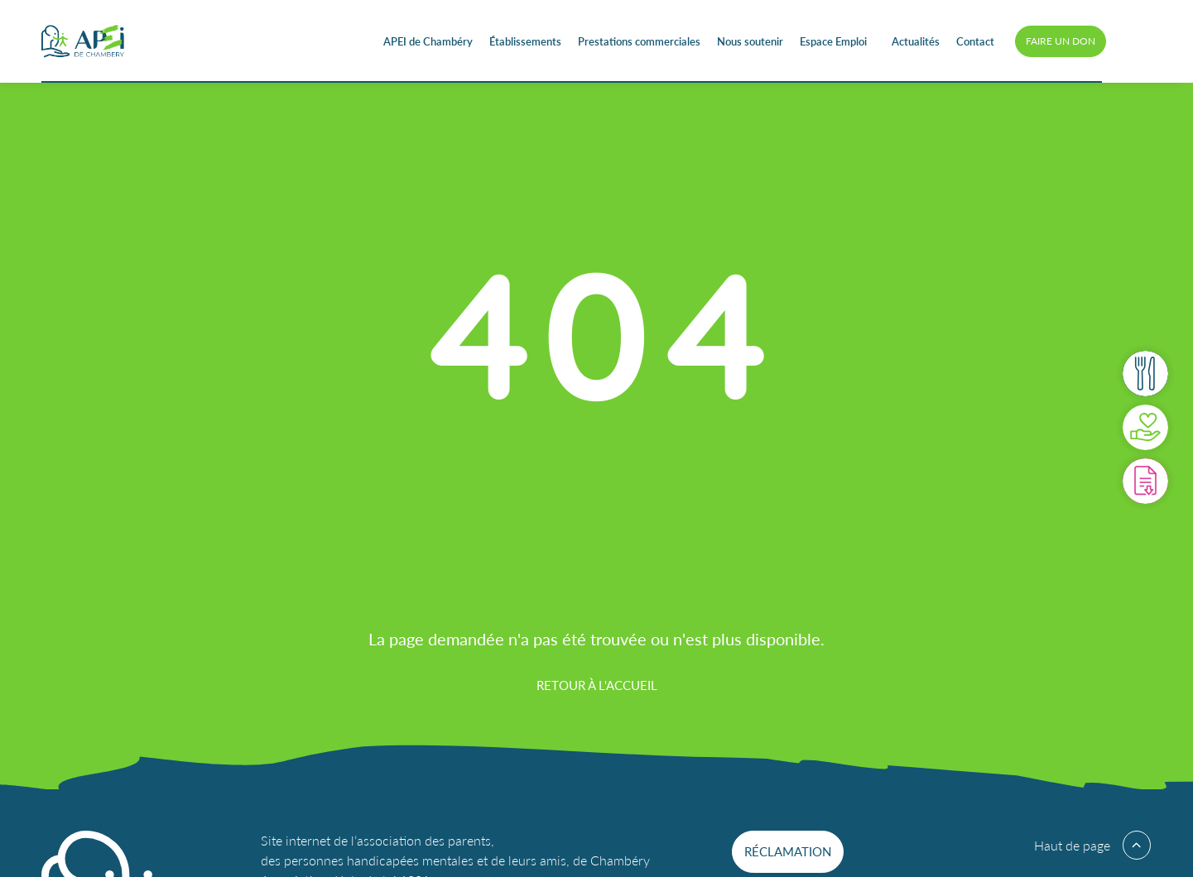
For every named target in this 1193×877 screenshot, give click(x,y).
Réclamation (787, 851)
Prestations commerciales (639, 41)
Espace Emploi (833, 41)
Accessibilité (1135, 41)
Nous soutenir (750, 41)
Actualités (916, 41)
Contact (975, 41)
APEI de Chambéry (428, 41)
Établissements (525, 41)
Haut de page (1072, 845)
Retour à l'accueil (596, 684)
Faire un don (1060, 41)
